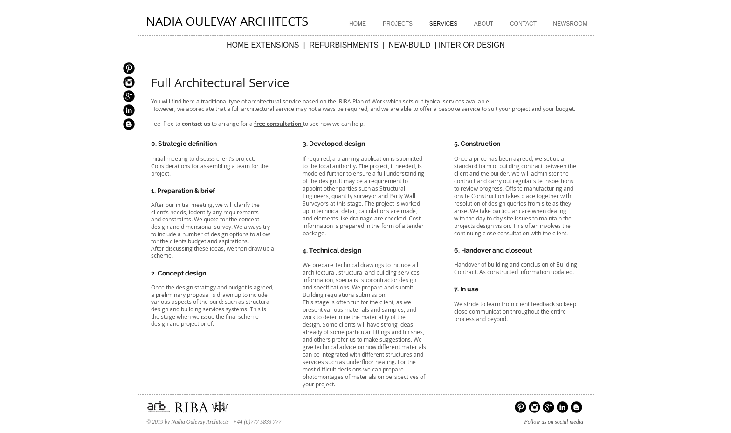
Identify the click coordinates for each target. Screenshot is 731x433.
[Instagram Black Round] (129, 82)
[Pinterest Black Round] (129, 68)
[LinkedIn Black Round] (129, 110)
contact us (196, 124)
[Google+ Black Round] (129, 96)
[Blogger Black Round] (129, 124)
